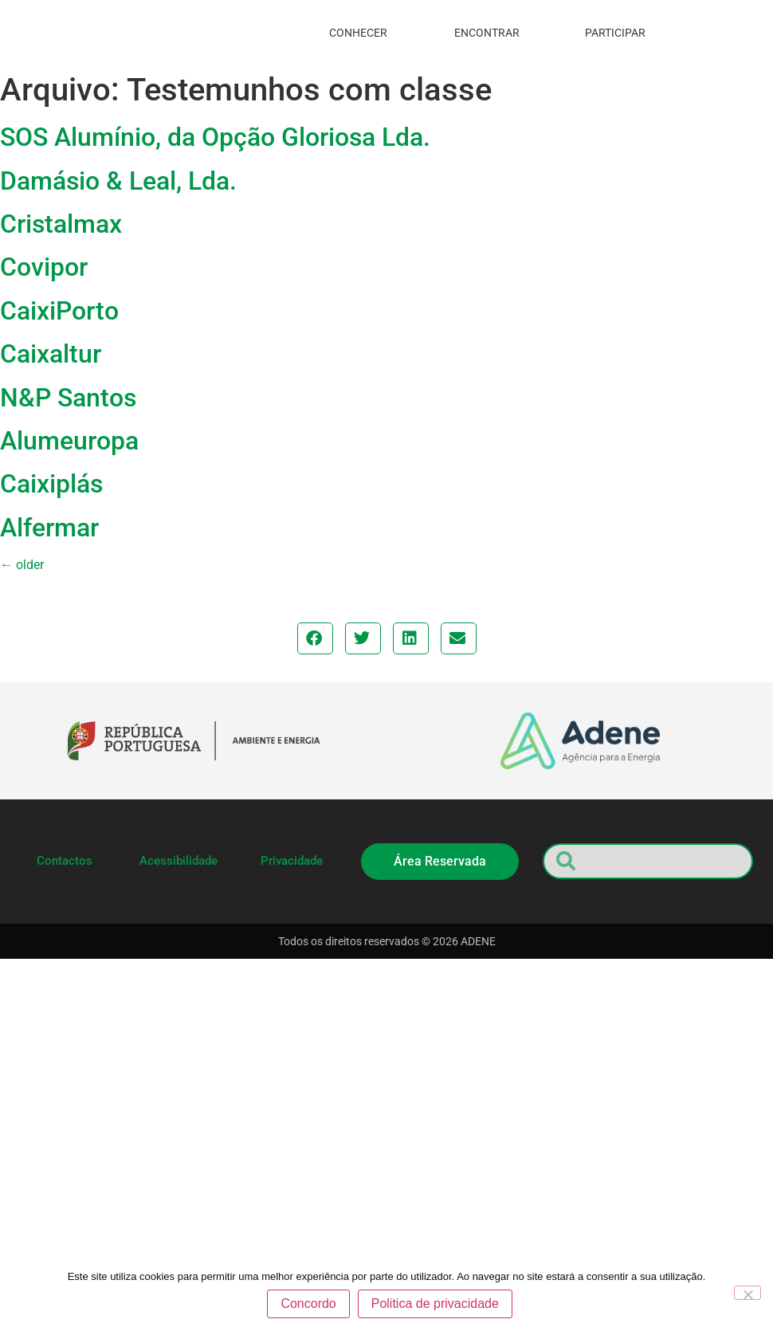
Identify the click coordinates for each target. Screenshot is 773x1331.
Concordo (308, 1304)
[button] (315, 638)
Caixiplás (51, 484)
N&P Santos (68, 398)
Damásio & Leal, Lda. (118, 181)
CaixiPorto (59, 311)
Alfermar (49, 527)
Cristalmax (61, 224)
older (22, 564)
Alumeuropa (69, 441)
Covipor (44, 267)
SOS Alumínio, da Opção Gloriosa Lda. (215, 137)
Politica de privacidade (436, 1304)
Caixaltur (50, 354)
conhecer (362, 33)
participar (619, 33)
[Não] (747, 1293)
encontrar (491, 33)
